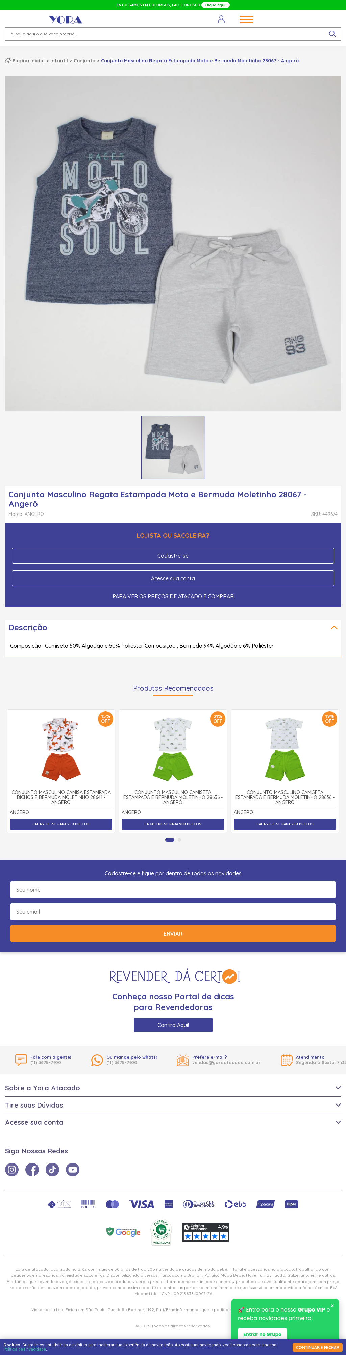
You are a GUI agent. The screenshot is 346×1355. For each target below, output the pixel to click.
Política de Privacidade (24, 1349)
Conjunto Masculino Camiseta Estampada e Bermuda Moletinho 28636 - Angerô (173, 797)
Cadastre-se (173, 555)
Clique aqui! (215, 5)
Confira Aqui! (173, 1025)
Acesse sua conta (173, 578)
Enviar (173, 933)
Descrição (27, 627)
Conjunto (84, 61)
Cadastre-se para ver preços (61, 824)
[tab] (169, 840)
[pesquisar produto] (332, 34)
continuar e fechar (317, 1347)
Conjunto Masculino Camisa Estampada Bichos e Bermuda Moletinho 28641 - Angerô (61, 797)
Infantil (59, 61)
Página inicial (29, 61)
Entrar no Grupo (262, 1335)
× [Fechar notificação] (332, 1306)
